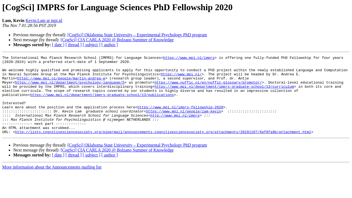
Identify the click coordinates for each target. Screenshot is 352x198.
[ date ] (58, 44)
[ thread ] (73, 44)
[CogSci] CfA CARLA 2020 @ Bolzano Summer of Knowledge (117, 39)
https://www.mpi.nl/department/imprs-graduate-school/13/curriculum (224, 92)
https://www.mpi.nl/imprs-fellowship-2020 (180, 117)
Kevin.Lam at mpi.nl (44, 20)
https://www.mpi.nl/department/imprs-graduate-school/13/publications (102, 102)
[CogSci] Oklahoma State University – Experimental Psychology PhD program (137, 34)
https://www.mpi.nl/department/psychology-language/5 (70, 88)
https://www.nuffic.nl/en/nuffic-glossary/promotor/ (208, 88)
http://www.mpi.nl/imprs (174, 127)
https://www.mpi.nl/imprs (189, 58)
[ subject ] (91, 44)
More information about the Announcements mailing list (51, 182)
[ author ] (109, 44)
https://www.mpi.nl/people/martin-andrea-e (61, 83)
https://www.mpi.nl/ (181, 78)
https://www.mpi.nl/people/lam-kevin (183, 122)
